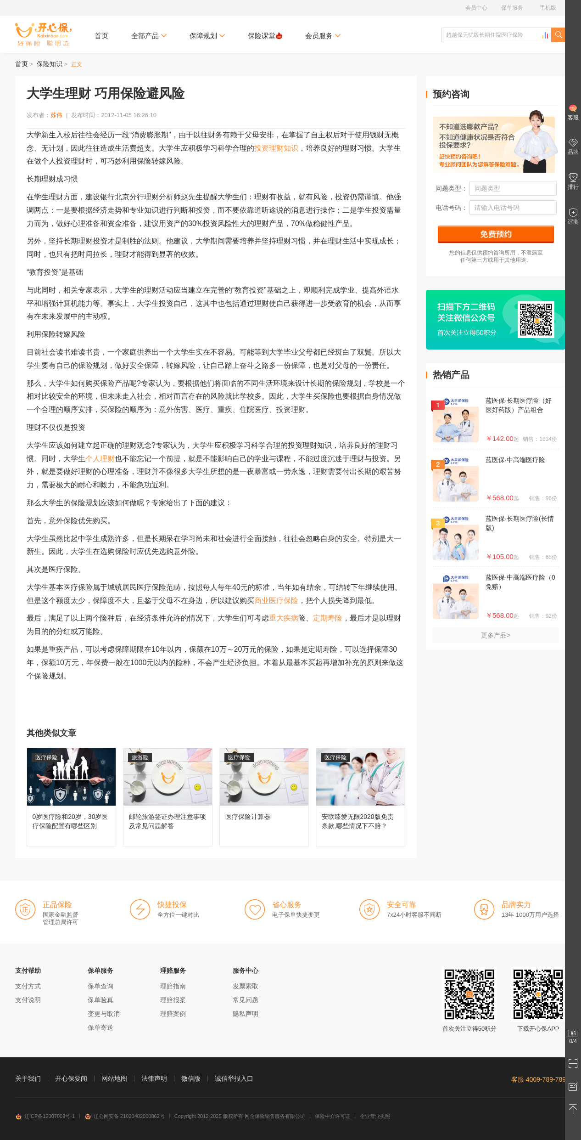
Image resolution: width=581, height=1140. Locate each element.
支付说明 (28, 1000)
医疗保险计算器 (264, 797)
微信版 (191, 1078)
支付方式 (28, 986)
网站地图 (114, 1078)
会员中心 (476, 8)
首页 (101, 36)
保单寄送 (100, 1027)
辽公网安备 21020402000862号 (124, 1116)
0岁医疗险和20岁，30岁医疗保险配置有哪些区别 (71, 797)
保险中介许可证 (332, 1116)
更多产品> (495, 635)
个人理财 (100, 459)
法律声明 (154, 1078)
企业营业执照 (375, 1116)
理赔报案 (173, 1000)
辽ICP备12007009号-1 (45, 1116)
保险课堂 (265, 36)
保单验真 (100, 1000)
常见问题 (245, 1000)
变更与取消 (104, 1013)
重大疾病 (283, 618)
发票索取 (245, 986)
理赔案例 (173, 1013)
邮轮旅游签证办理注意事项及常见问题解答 (167, 797)
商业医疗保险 (276, 600)
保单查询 (100, 986)
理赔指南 (173, 986)
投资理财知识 (276, 148)
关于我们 (28, 1078)
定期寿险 (327, 618)
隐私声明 (245, 1013)
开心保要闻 (71, 1078)
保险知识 (49, 64)
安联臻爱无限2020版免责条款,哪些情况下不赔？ (360, 797)
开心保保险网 (43, 34)
